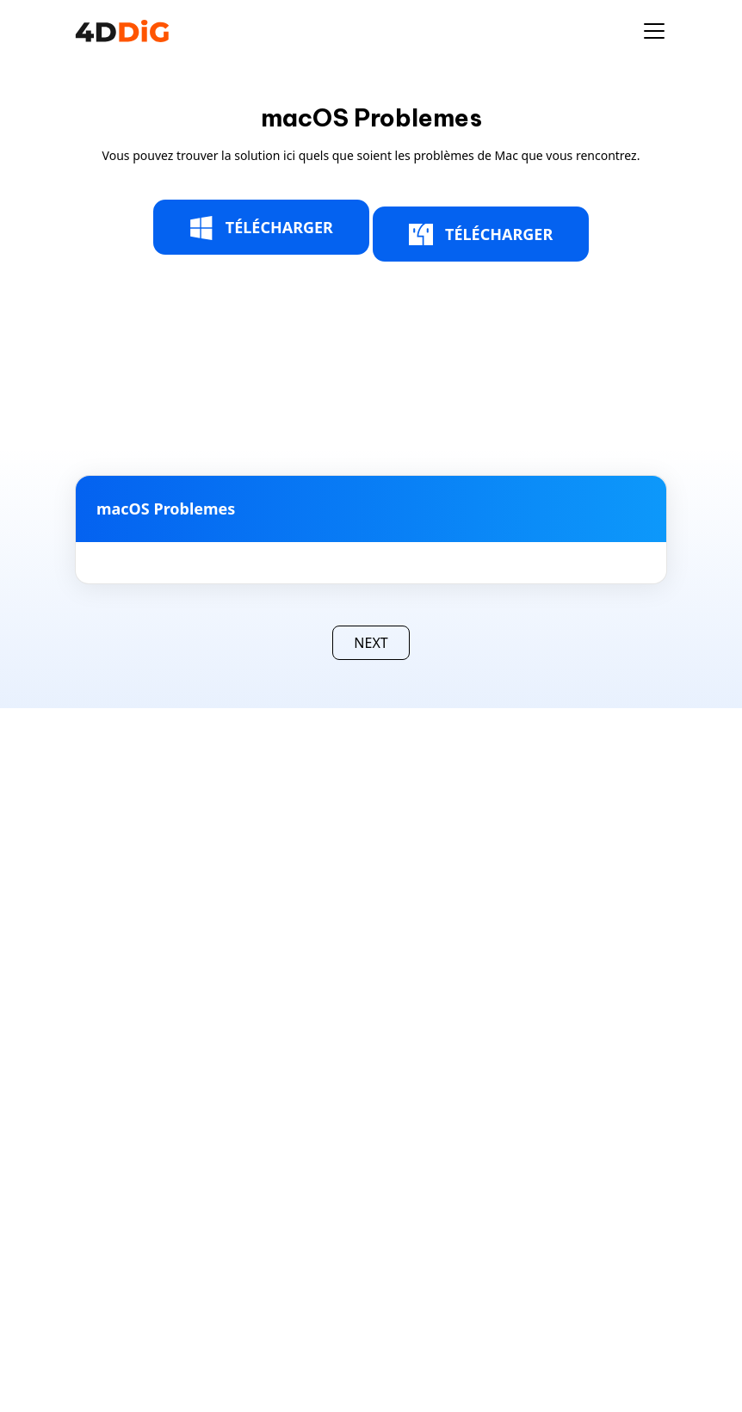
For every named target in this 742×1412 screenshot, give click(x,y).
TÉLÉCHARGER (261, 228)
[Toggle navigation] (654, 31)
